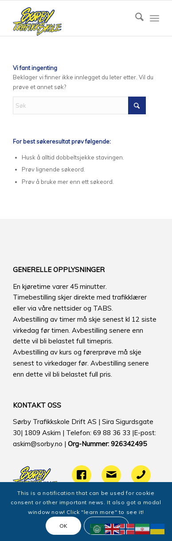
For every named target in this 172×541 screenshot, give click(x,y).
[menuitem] (135, 18)
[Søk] (135, 18)
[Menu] (154, 18)
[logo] (71, 18)
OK (63, 525)
